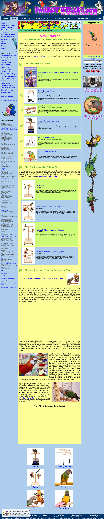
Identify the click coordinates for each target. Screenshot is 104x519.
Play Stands (4, 273)
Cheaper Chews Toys (8, 74)
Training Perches (7, 58)
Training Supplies (7, 85)
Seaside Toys (5, 72)
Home (5, 18)
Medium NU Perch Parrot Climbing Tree (50, 230)
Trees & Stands (42, 18)
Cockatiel (3, 233)
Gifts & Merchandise (8, 90)
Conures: (3, 168)
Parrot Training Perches (46, 91)
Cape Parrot (4, 199)
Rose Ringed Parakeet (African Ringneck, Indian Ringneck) (8, 127)
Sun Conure (4, 170)
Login (93, 59)
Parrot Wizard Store (8, 25)
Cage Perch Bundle (45, 106)
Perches (4, 60)
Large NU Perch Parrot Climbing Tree (50, 207)
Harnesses (4, 81)
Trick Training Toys (7, 78)
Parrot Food (5, 67)
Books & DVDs (6, 65)
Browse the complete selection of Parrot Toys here (43, 278)
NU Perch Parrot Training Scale (49, 121)
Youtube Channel (94, 515)
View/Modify (89, 56)
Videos (98, 18)
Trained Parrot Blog (63, 18)
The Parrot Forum (59, 515)
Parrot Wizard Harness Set (47, 151)
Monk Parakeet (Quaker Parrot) (9, 129)
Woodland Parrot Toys (8, 76)
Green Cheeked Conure (7, 178)
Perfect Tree (40, 185)
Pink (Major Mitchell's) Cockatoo (9, 236)
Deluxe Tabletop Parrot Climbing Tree (50, 251)
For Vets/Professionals (9, 101)
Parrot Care (64, 507)
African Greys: (4, 210)
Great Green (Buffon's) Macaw (8, 263)
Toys (35, 507)
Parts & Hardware (7, 96)
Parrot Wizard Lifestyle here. (47, 176)
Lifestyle (4, 39)
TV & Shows (5, 32)
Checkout (97, 56)
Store (14, 18)
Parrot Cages (5, 83)
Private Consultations (8, 30)
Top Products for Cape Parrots (8, 278)
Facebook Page (77, 515)
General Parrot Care (8, 88)
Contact (3, 46)
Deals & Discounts (7, 37)
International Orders (8, 34)
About (3, 48)
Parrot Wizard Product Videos (8, 287)
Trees (35, 486)
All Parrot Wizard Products (7, 271)
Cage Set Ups (4, 281)
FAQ (2, 41)
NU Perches (25, 18)
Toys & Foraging (6, 69)
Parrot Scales (4, 276)
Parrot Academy (84, 18)
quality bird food (39, 56)
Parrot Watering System (46, 137)
